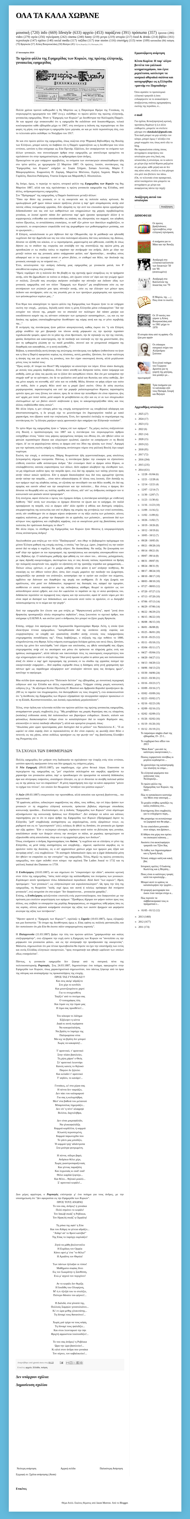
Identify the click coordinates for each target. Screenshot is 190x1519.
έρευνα (162, 33)
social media (62, 40)
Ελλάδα (36, 1367)
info (44, 32)
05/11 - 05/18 (148, 642)
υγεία (34, 37)
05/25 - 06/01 (148, 632)
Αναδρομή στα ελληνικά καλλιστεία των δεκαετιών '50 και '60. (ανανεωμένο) (163, 265)
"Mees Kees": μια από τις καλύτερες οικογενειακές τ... (156, 751)
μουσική (22, 32)
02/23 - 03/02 (148, 698)
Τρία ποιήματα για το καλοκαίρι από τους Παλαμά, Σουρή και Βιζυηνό (163, 389)
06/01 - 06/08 (148, 627)
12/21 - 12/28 (148, 479)
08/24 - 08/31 (148, 566)
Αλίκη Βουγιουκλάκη (46, 44)
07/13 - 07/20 (148, 596)
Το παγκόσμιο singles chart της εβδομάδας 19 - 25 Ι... (156, 735)
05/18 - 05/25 (148, 637)
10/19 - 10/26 (148, 525)
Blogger (124, 1503)
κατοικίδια (155, 40)
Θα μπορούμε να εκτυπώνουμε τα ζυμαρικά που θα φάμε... (156, 820)
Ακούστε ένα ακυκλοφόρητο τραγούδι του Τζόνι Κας (155, 844)
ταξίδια (82, 40)
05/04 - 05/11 (148, 647)
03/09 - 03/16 (148, 688)
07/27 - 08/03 (148, 586)
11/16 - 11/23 (148, 505)
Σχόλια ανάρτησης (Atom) (42, 1474)
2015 (141, 464)
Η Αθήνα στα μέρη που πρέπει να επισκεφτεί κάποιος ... (156, 836)
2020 (141, 439)
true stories (101, 40)
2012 (141, 921)
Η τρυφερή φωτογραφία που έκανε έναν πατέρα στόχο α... (157, 891)
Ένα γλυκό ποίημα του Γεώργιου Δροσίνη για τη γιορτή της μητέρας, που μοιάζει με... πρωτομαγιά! (155, 370)
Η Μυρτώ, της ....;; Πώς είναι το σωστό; (163, 298)
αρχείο (88, 32)
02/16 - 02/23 (148, 703)
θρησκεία (25, 44)
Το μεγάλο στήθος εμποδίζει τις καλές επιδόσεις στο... (157, 804)
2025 (141, 414)
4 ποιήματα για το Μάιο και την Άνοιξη (163, 243)
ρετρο (103, 37)
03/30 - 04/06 (148, 672)
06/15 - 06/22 (148, 617)
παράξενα (112, 32)
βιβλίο (163, 37)
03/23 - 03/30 (148, 678)
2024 (141, 419)
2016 (141, 459)
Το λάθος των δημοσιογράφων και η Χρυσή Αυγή (156, 852)
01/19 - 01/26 (148, 723)
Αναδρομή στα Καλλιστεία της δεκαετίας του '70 (161, 282)
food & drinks (141, 37)
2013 (141, 916)
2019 (141, 444)
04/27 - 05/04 (148, 652)
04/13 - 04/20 (148, 662)
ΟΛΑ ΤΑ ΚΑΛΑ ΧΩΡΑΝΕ (57, 15)
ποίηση (170, 40)
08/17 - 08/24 (148, 571)
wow (139, 40)
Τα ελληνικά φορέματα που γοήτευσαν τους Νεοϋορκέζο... (154, 776)
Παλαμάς (95, 44)
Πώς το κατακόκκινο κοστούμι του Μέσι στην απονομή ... (156, 796)
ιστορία (120, 37)
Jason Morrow (103, 1503)
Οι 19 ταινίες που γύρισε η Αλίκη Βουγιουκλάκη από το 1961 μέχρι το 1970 (162, 321)
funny (88, 37)
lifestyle (65, 32)
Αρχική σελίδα (68, 1468)
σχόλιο (42, 40)
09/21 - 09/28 (148, 545)
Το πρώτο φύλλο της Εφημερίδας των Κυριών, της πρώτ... (157, 787)
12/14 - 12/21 (148, 484)
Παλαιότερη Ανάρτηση (111, 1468)
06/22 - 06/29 (148, 611)
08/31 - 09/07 (148, 561)
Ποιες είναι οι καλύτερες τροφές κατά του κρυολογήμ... (157, 876)
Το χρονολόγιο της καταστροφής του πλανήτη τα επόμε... (157, 766)
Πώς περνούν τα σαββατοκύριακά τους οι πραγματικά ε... (154, 901)
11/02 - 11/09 (148, 515)
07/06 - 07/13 (148, 601)
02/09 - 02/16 (148, 708)
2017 (141, 454)
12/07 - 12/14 (148, 489)
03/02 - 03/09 (148, 693)
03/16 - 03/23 (148, 683)
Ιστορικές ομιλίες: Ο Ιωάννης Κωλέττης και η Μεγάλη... (156, 868)
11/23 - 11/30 (148, 499)
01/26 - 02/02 (148, 718)
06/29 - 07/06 (148, 606)
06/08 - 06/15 (148, 622)
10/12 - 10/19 (148, 530)
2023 (141, 424)
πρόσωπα (139, 32)
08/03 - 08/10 (148, 581)
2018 (141, 449)
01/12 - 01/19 (148, 729)
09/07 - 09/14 (148, 556)
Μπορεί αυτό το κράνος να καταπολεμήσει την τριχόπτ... (157, 884)
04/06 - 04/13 (148, 667)
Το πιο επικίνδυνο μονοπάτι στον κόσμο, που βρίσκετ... (156, 828)
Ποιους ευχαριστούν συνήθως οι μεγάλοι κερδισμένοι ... (157, 758)
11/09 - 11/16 (148, 510)
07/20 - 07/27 (148, 591)
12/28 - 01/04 (148, 474)
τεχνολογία (22, 40)
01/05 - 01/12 (148, 910)
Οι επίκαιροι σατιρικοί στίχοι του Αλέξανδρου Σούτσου (163, 349)
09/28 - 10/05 (148, 540)
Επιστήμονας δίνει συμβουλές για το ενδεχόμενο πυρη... (156, 812)
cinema (72, 37)
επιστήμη (122, 40)
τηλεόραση (52, 37)
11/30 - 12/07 (148, 494)
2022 (141, 429)
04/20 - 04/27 (148, 657)
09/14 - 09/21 (148, 550)
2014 (141, 469)
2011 (141, 927)
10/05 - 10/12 (148, 535)
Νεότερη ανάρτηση (26, 1468)
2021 (141, 434)
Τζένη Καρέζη (81, 44)
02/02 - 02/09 (148, 713)
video (19, 37)
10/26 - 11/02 (148, 520)
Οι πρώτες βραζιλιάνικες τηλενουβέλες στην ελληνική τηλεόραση (163, 228)
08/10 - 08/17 (148, 576)
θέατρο (66, 44)
